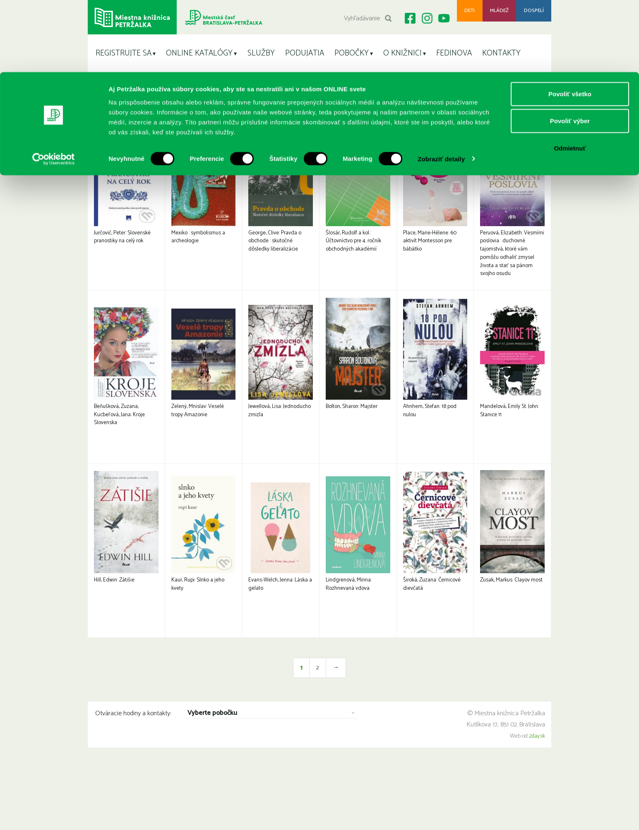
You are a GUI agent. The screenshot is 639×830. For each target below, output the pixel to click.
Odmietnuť (570, 76)
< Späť (539, 121)
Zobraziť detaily (441, 86)
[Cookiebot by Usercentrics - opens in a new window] (53, 87)
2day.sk (536, 796)
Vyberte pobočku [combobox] (212, 774)
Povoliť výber (570, 49)
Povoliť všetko (569, 21)
